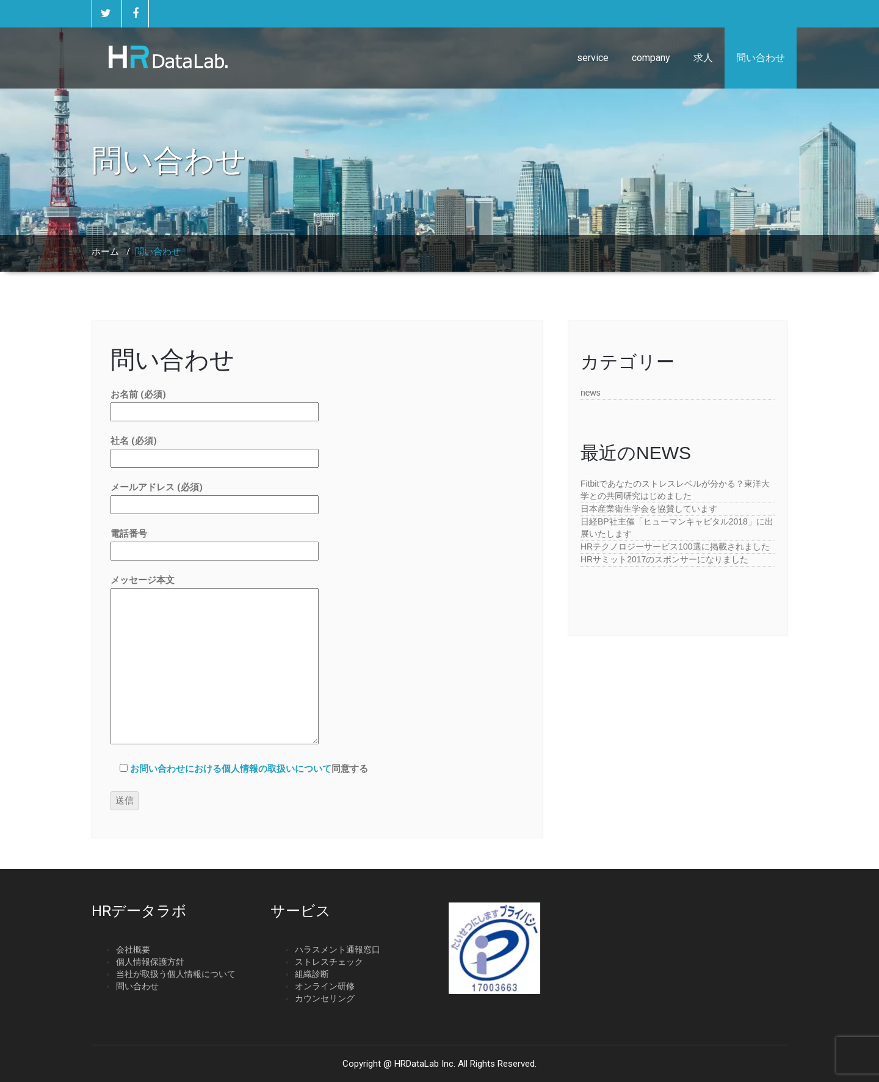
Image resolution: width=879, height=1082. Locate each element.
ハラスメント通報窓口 (337, 949)
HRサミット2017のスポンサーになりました (664, 559)
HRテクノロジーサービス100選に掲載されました (675, 546)
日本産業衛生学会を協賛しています (649, 509)
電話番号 (214, 542)
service (593, 58)
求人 (703, 58)
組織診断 (312, 974)
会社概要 (133, 949)
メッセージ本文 (214, 661)
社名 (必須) (214, 449)
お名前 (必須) (214, 403)
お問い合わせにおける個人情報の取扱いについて (230, 768)
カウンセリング (325, 998)
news (591, 393)
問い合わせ (760, 58)
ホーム (105, 251)
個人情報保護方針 (150, 962)
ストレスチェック (329, 962)
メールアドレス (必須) (214, 496)
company (651, 58)
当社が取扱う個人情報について (176, 974)
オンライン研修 (325, 986)
